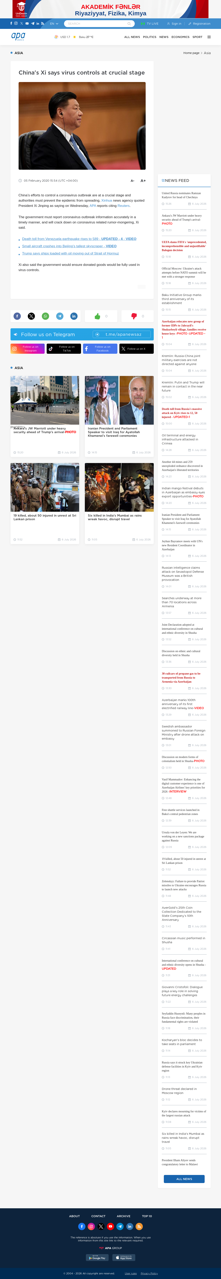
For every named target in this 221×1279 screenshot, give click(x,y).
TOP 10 (147, 1216)
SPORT (197, 37)
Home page (191, 53)
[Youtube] (27, 24)
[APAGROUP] (110, 1248)
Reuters (124, 206)
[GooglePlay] (97, 1258)
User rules (131, 1273)
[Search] (129, 24)
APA (92, 206)
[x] (101, 1227)
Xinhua (106, 200)
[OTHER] (208, 37)
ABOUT (74, 1216)
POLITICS (149, 37)
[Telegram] (32, 24)
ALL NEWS (132, 37)
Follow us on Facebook (97, 348)
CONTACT (98, 1216)
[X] (21, 24)
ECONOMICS (180, 37)
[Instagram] (16, 24)
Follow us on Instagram (25, 348)
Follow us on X (133, 349)
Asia (207, 53)
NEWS (163, 37)
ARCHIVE (123, 1216)
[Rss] (42, 24)
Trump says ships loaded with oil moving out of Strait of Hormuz (70, 253)
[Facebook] (11, 24)
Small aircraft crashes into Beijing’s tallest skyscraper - (69, 246)
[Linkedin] (38, 24)
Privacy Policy (149, 1273)
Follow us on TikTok (62, 348)
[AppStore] (123, 1258)
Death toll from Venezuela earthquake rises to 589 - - (79, 239)
